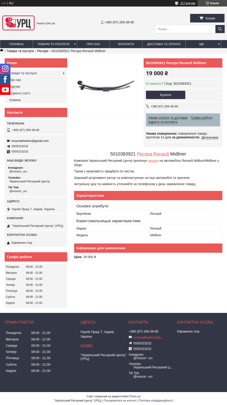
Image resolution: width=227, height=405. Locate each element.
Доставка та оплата (163, 44)
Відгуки (14, 86)
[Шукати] (220, 29)
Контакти (126, 44)
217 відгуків (187, 3)
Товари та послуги (53, 44)
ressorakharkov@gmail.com (30, 141)
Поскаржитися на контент (120, 400)
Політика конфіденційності (156, 400)
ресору (153, 160)
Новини (15, 100)
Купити (165, 95)
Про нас (93, 44)
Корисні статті (19, 93)
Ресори (42, 51)
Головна (16, 44)
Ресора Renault (153, 153)
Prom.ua (135, 396)
